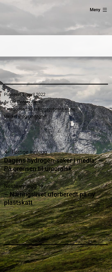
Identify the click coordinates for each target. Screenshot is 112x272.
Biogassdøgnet (32, 116)
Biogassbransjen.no (56, 109)
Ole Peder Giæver (26, 102)
